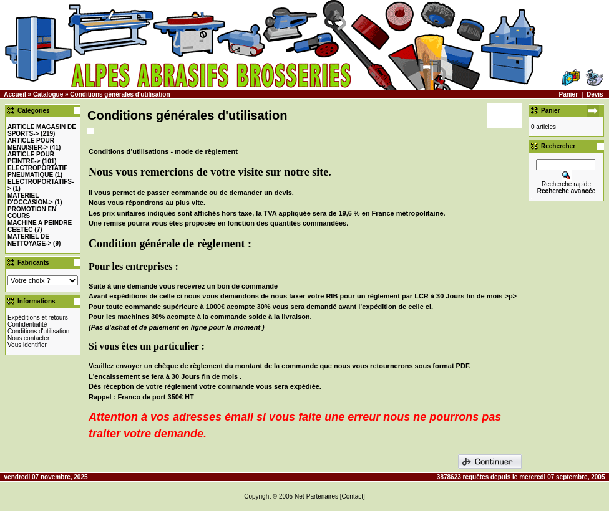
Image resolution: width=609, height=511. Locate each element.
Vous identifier (27, 344)
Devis (595, 94)
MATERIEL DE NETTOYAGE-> (29, 240)
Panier (568, 94)
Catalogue (48, 94)
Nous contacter (28, 338)
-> (30, 144)
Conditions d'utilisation (38, 331)
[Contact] (352, 496)
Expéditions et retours (37, 317)
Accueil (15, 94)
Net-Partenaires (316, 496)
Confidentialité (27, 324)
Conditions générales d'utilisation (120, 94)
